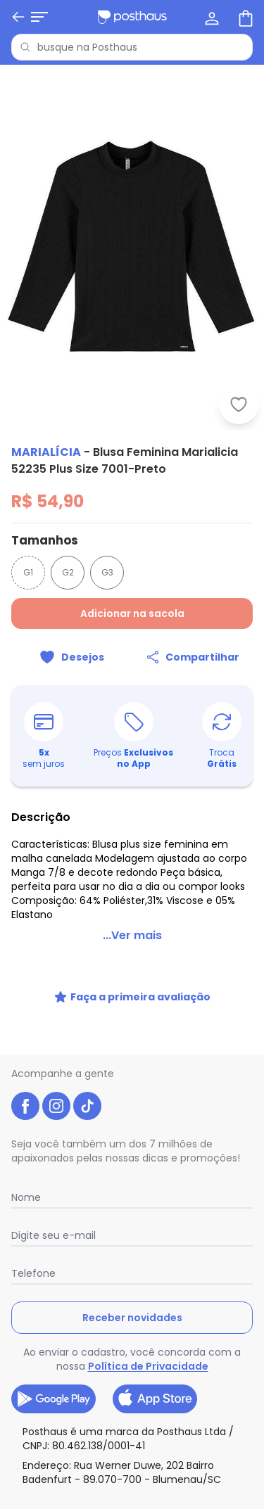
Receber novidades (132, 1318)
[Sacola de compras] (244, 16)
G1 (28, 572)
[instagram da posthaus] (56, 1106)
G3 (107, 572)
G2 (68, 572)
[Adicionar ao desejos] (71, 657)
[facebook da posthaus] (25, 1106)
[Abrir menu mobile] (39, 17)
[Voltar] (18, 17)
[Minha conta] (210, 16)
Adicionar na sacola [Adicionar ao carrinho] (132, 613)
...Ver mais (132, 935)
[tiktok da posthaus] (87, 1106)
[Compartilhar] (192, 657)
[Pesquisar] (25, 47)
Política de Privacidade (148, 1366)
